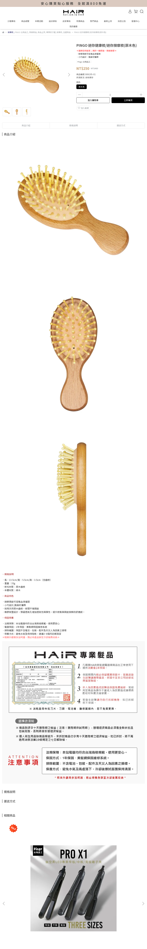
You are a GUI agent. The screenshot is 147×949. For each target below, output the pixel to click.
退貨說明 (41, 904)
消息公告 (122, 21)
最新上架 (108, 21)
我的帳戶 (6, 904)
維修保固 (18, 904)
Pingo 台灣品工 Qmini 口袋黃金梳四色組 (117, 872)
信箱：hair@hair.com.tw (13, 917)
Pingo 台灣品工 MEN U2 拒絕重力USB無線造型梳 (73, 874)
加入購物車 (93, 100)
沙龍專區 (11, 21)
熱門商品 (94, 21)
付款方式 (29, 904)
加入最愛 (83, 108)
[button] (69, 74)
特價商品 (80, 21)
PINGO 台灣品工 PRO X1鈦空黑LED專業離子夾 (28, 874)
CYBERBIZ (80, 941)
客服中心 (135, 21)
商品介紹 (26, 125)
